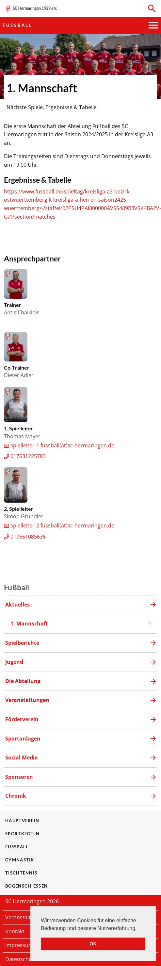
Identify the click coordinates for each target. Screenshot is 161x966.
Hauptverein (22, 820)
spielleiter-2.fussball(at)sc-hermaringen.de (62, 525)
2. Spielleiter (18, 509)
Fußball (18, 25)
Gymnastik (19, 859)
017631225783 (28, 456)
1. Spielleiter (18, 428)
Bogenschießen (26, 886)
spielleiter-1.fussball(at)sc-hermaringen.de (62, 445)
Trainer (12, 305)
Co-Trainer (16, 367)
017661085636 (28, 536)
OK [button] (93, 943)
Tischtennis (21, 872)
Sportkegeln (22, 833)
